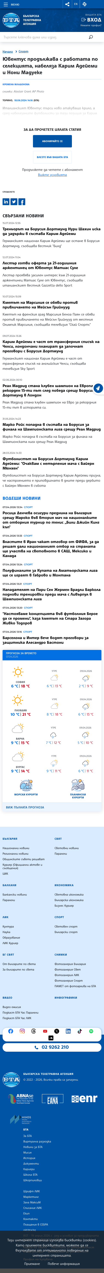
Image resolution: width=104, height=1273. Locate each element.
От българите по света (19, 964)
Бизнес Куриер (64, 905)
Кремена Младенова (16, 84)
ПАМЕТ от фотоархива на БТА (75, 986)
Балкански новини (15, 894)
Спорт (23, 51)
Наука (6, 932)
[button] (67, 4)
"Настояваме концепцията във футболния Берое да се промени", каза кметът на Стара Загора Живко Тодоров (50, 618)
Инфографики (66, 997)
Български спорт (66, 932)
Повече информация (64, 1263)
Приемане (32, 1263)
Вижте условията (52, 175)
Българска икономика (69, 900)
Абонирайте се (52, 141)
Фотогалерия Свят (68, 969)
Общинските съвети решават (24, 859)
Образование (11, 937)
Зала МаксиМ (32, 1202)
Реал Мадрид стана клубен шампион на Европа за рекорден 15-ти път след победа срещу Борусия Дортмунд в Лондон (50, 390)
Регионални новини (15, 853)
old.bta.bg (29, 1230)
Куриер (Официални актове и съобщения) (22, 866)
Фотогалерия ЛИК (67, 975)
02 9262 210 (55, 1047)
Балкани (9, 885)
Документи (31, 1163)
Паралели (61, 853)
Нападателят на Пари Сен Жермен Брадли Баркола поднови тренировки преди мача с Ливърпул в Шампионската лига (52, 594)
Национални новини (16, 848)
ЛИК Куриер (10, 943)
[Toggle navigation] (11, 4)
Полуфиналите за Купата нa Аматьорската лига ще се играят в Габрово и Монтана (50, 572)
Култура (8, 926)
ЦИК (5, 874)
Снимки (61, 954)
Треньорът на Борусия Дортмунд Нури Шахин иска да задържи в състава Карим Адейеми (52, 231)
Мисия (27, 1152)
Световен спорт (66, 926)
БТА (25, 1129)
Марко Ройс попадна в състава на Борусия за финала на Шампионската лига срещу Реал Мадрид (52, 427)
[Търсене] (91, 37)
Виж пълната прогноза (25, 807)
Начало (8, 51)
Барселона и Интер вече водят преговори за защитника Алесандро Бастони (46, 640)
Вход (94, 20)
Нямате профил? (90, 25)
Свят (58, 839)
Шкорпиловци (32, 1180)
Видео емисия (12, 1007)
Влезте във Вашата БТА (52, 157)
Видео (7, 997)
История (29, 1158)
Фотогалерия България (70, 964)
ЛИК (6, 917)
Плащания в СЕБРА (35, 1224)
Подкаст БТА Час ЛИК (17, 1018)
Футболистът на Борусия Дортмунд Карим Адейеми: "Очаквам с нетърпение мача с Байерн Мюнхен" (48, 463)
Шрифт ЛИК (31, 1191)
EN (76, 4)
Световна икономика (69, 894)
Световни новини (67, 848)
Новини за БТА (33, 1147)
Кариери (29, 1169)
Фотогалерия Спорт (69, 980)
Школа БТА (30, 1175)
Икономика (64, 885)
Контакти (30, 1219)
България (10, 839)
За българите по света (18, 969)
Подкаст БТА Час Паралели (20, 1012)
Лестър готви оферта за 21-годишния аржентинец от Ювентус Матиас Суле (40, 265)
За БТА (27, 1136)
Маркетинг (31, 1197)
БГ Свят (8, 954)
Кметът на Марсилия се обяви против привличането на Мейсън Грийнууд (40, 305)
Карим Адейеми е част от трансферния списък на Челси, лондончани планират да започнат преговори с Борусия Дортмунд (51, 346)
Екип (26, 1213)
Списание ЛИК (32, 1208)
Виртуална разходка (37, 1141)
